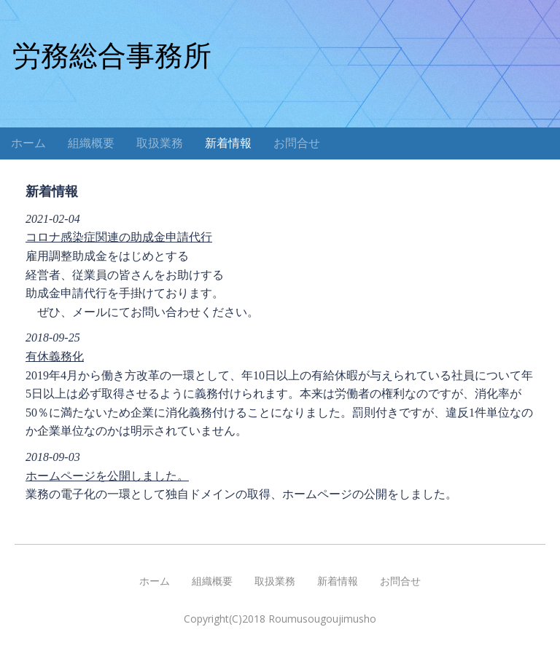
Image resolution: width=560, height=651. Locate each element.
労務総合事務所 (111, 55)
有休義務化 (55, 356)
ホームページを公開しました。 (107, 476)
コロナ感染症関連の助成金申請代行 (119, 237)
